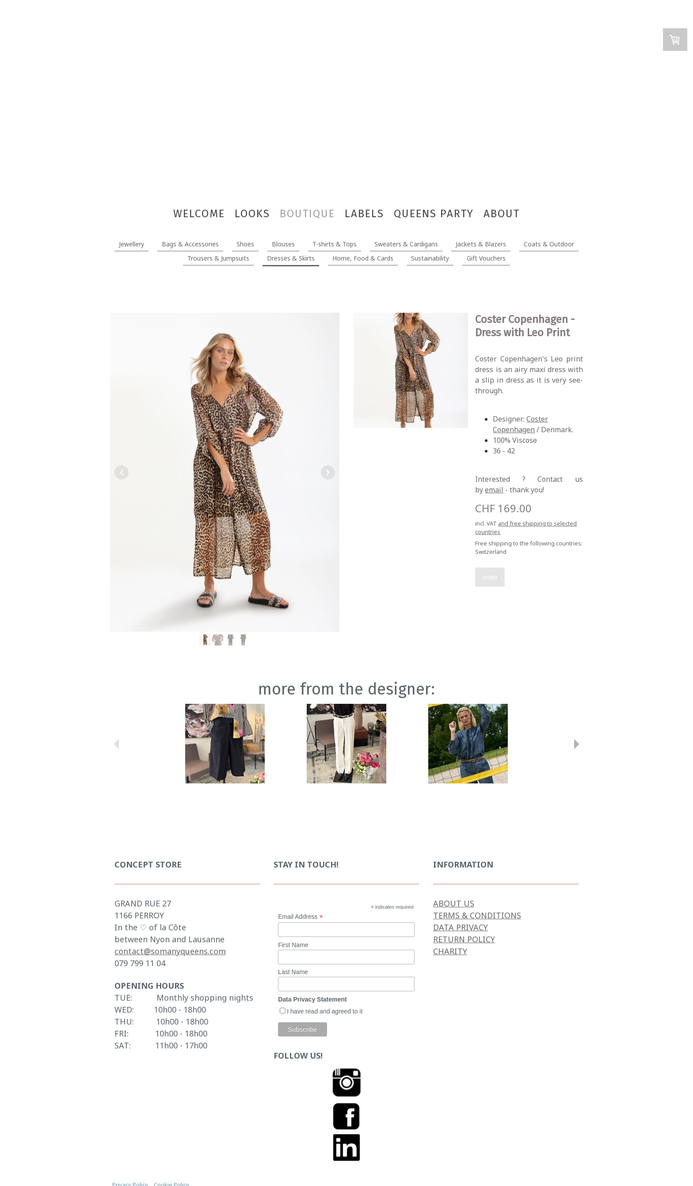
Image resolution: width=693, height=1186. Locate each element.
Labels (364, 213)
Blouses (283, 244)
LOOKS (252, 213)
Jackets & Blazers (481, 244)
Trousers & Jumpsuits (218, 258)
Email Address (300, 917)
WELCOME (199, 213)
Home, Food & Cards (362, 258)
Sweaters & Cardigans (406, 244)
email (494, 490)
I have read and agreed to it (324, 1011)
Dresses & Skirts (291, 258)
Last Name (293, 971)
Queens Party (434, 213)
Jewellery (131, 244)
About (502, 213)
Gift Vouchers (486, 258)
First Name (293, 944)
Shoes (245, 244)
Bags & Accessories (190, 244)
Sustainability (430, 258)
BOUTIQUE (307, 213)
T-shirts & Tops (334, 244)
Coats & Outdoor (549, 244)
